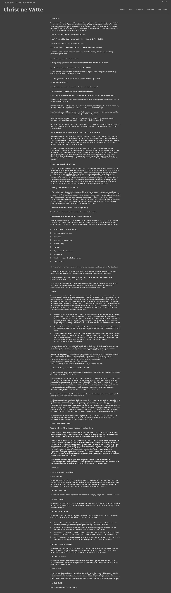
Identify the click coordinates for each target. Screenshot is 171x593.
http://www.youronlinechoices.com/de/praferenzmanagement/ (74, 363)
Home (122, 10)
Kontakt (150, 10)
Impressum (162, 10)
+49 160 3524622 (9, 2)
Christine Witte (23, 9)
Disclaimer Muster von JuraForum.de (66, 587)
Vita (130, 10)
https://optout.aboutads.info (64, 362)
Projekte (139, 10)
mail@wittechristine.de (26, 2)
